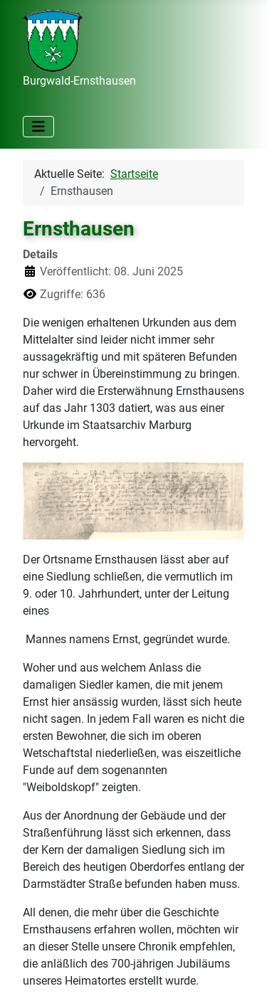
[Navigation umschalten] (38, 126)
